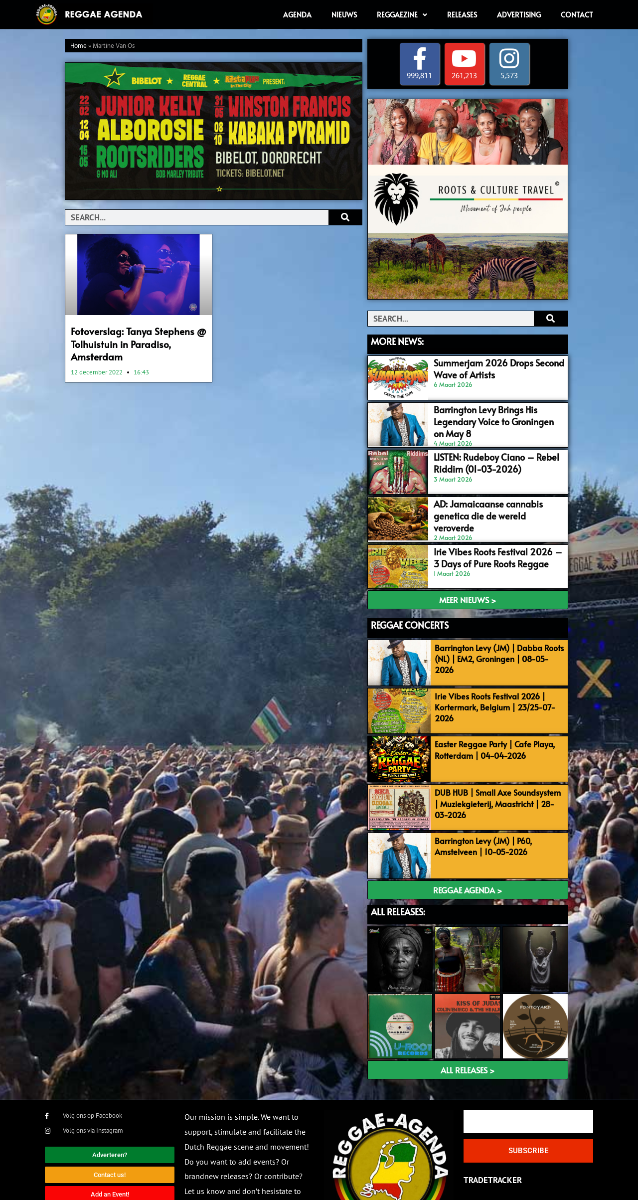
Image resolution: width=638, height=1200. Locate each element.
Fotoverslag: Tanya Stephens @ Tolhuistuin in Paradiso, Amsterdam (130, 341)
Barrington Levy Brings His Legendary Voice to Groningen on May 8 (492, 409)
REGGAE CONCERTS (410, 599)
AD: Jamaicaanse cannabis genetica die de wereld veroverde (490, 493)
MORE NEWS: (397, 341)
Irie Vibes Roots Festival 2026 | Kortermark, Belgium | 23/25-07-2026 (490, 677)
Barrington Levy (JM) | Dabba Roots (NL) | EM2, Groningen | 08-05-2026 (496, 627)
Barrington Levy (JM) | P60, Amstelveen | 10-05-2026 (478, 806)
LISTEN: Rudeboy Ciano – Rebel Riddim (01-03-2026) (481, 451)
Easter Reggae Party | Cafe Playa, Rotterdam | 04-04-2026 (490, 716)
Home (78, 46)
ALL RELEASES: (398, 867)
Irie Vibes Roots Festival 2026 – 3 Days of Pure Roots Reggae (485, 534)
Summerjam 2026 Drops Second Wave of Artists (494, 367)
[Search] (345, 217)
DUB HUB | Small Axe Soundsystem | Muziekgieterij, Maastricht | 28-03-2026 (495, 767)
